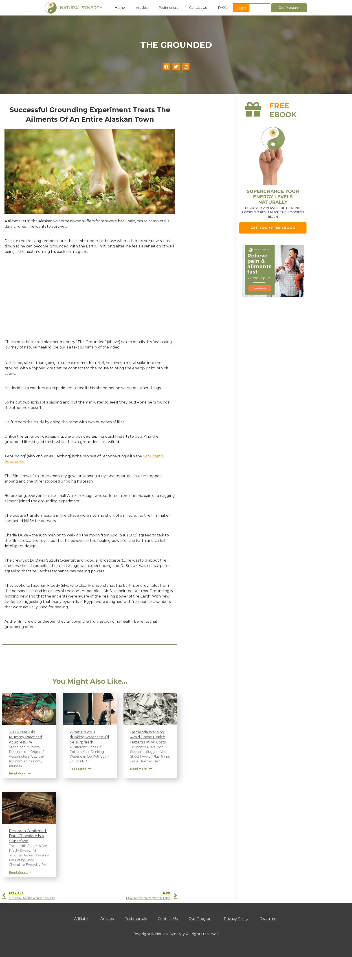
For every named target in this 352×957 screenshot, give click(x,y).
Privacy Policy (236, 919)
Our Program (201, 919)
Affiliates (81, 919)
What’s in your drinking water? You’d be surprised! (89, 737)
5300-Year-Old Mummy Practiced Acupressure (25, 737)
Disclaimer (269, 919)
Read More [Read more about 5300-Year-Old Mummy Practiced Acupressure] (20, 773)
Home (120, 8)
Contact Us (198, 8)
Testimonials (168, 8)
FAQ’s (222, 8)
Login (241, 8)
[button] (166, 67)
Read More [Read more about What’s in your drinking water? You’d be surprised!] (80, 768)
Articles (141, 8)
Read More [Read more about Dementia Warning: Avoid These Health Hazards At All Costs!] (141, 768)
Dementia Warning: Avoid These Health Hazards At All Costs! (148, 737)
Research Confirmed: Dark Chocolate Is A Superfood (28, 836)
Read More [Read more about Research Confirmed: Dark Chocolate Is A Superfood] (20, 872)
